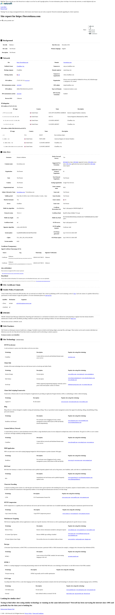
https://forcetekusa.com (22, 62)
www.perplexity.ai (81, 529)
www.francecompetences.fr (74, 378)
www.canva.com (66, 497)
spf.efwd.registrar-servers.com (23, 303)
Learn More (3, 7)
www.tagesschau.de (73, 477)
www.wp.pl (71, 460)
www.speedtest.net (71, 589)
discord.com (87, 593)
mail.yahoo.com (70, 593)
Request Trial (11, 609)
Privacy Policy (28, 613)
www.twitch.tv (71, 539)
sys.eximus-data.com (87, 384)
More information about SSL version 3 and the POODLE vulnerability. (13, 273)
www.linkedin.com (72, 535)
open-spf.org (48, 295)
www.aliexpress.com (81, 589)
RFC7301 (68, 164)
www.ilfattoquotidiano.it (74, 479)
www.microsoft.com (74, 401)
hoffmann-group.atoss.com (74, 384)
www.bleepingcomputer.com (85, 477)
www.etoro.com (78, 460)
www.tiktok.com (72, 529)
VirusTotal (27, 80)
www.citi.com (64, 401)
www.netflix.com (75, 497)
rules (75, 293)
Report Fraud (4, 8)
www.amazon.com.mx (84, 513)
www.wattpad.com (87, 460)
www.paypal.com (91, 589)
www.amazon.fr (74, 513)
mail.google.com (80, 539)
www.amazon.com (84, 497)
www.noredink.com (83, 420)
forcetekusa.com (68, 62)
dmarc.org (73, 318)
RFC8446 (65, 162)
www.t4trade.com (72, 379)
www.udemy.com (90, 529)
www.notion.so (90, 442)
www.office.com (72, 374)
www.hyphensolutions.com (74, 422)
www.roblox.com (83, 401)
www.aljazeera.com (73, 420)
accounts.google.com (73, 556)
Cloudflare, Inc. (20, 66)
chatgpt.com (88, 539)
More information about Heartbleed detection (43, 281)
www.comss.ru (66, 513)
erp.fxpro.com (71, 357)
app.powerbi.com (79, 593)
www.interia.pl (80, 374)
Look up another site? (8, 20)
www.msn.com (71, 533)
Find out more (4, 609)
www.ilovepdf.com (72, 442)
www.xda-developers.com (88, 378)
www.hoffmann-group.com (82, 533)
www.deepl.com (82, 442)
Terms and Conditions (38, 613)
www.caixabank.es (89, 374)
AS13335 (19, 85)
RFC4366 (90, 162)
